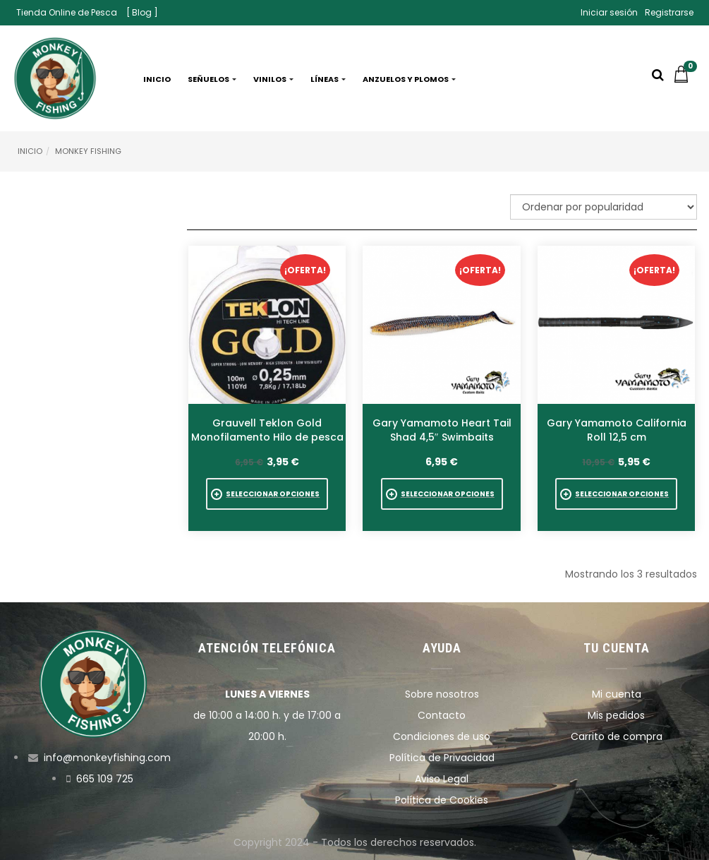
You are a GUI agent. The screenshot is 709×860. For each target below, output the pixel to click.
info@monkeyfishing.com (107, 758)
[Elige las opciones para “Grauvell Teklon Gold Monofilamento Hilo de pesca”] (267, 494)
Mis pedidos (616, 715)
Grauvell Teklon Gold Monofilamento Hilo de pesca (267, 430)
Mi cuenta (616, 694)
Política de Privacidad (442, 758)
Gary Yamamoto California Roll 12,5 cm (616, 430)
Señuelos (212, 79)
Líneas (328, 79)
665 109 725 (104, 779)
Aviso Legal (441, 779)
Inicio (157, 79)
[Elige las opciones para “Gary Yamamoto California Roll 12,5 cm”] (616, 494)
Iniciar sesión (609, 12)
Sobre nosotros (442, 694)
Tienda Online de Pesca (66, 12)
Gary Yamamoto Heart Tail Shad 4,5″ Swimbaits (441, 430)
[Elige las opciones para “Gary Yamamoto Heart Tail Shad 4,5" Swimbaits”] (442, 494)
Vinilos (273, 79)
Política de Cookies (441, 800)
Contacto (442, 715)
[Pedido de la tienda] (603, 207)
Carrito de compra (616, 736)
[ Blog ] (142, 12)
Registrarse (669, 12)
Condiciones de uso (441, 736)
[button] (685, 79)
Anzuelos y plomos (409, 79)
